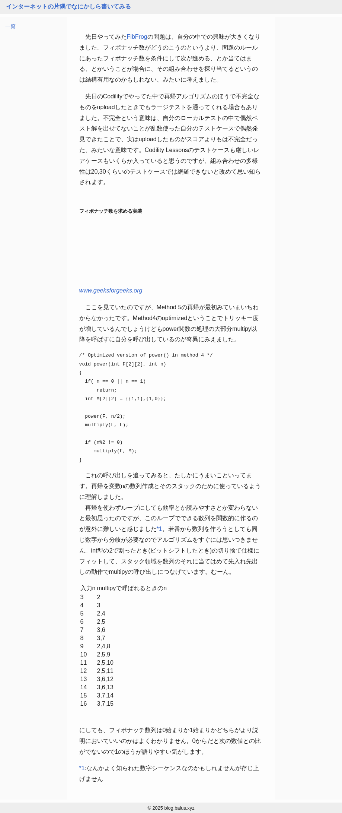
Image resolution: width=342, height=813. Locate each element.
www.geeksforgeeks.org (111, 290)
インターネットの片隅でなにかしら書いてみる (68, 6)
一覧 (10, 26)
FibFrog (137, 37)
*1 (159, 529)
